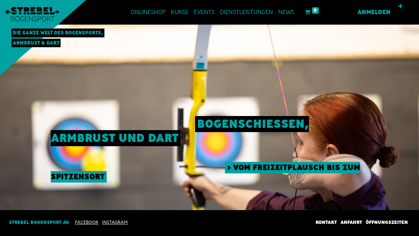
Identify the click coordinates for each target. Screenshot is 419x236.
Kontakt (326, 222)
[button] (400, 6)
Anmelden (374, 12)
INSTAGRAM (115, 222)
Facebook (87, 222)
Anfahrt (351, 222)
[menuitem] (148, 12)
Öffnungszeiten (387, 222)
